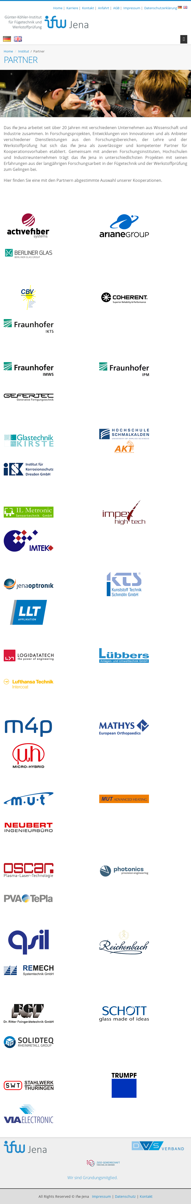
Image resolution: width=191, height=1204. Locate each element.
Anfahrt (103, 8)
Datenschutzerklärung (160, 8)
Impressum (131, 8)
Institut (23, 51)
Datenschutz (125, 1196)
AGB (116, 8)
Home (57, 8)
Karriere (72, 8)
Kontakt (88, 8)
